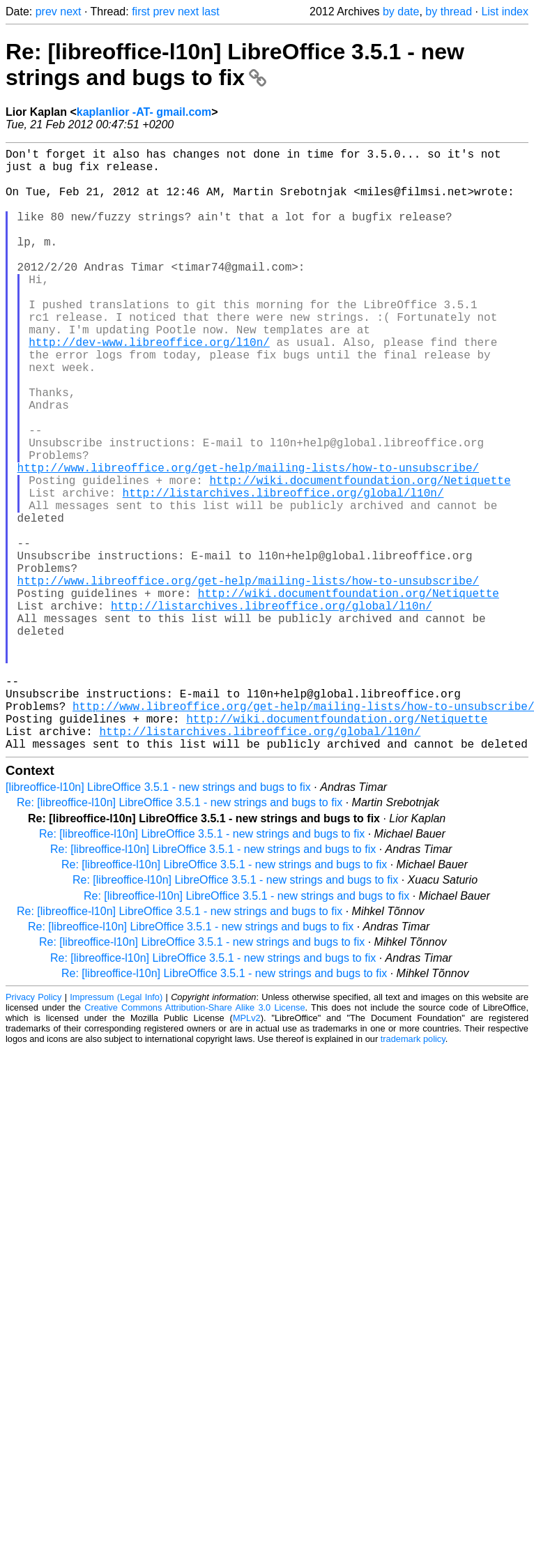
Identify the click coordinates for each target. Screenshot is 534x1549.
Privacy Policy (33, 1131)
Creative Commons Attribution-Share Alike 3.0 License (194, 1141)
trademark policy (413, 1173)
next (70, 11)
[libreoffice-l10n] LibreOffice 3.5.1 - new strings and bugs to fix (158, 921)
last (211, 11)
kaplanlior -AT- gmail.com (144, 112)
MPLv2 (247, 1152)
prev (46, 11)
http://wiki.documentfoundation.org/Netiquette (359, 555)
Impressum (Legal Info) (116, 1131)
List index (504, 11)
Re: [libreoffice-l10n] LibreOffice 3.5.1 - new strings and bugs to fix (235, 64)
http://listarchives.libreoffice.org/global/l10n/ (283, 570)
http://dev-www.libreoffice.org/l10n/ (149, 386)
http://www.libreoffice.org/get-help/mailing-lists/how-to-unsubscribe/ (248, 539)
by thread (448, 11)
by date (401, 11)
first (141, 11)
